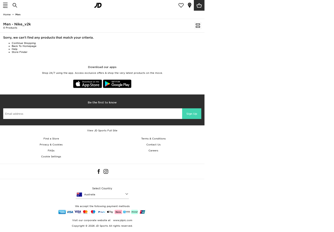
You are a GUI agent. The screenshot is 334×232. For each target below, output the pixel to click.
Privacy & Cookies (51, 144)
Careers (153, 150)
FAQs (51, 150)
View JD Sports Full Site (102, 130)
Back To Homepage (24, 46)
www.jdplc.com (122, 220)
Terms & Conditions (153, 138)
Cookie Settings (51, 156)
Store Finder (19, 52)
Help (14, 49)
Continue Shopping (24, 43)
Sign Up (191, 113)
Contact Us (153, 144)
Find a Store (51, 138)
